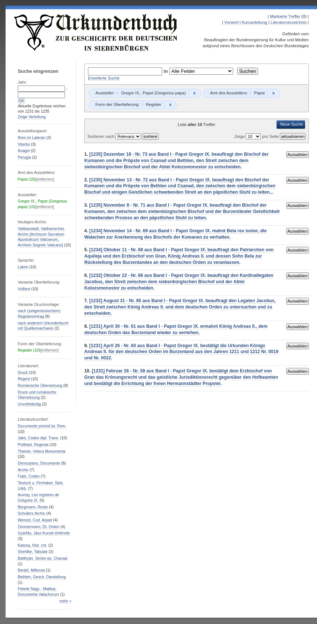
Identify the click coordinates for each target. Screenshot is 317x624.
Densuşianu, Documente (39, 463)
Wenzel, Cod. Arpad (35, 520)
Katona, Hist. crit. (32, 545)
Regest (24, 379)
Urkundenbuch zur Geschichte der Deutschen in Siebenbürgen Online (96, 32)
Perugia (24, 157)
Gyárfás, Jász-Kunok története (44, 533)
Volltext (24, 289)
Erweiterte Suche (104, 78)
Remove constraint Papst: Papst (273, 93)
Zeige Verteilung (32, 117)
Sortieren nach (101, 136)
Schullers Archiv (31, 513)
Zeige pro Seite (257, 136)
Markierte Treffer (285, 16)
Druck (23, 373)
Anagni (24, 151)
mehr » (65, 601)
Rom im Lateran (31, 138)
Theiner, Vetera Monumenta (41, 451)
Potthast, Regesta (33, 445)
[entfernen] (45, 179)
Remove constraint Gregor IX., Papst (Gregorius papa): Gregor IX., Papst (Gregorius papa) (194, 93)
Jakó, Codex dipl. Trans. (38, 438)
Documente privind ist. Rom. (42, 426)
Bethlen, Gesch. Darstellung (42, 577)
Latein (23, 267)
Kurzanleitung (254, 22)
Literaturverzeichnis (289, 22)
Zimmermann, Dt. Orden (38, 527)
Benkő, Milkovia (31, 570)
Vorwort (231, 22)
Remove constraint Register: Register (170, 105)
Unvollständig (29, 404)
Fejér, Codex (29, 476)
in (167, 71)
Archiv (23, 470)
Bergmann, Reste (33, 507)
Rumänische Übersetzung (40, 386)
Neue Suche (291, 124)
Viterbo (24, 144)
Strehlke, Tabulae (33, 552)
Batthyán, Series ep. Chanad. (43, 558)
